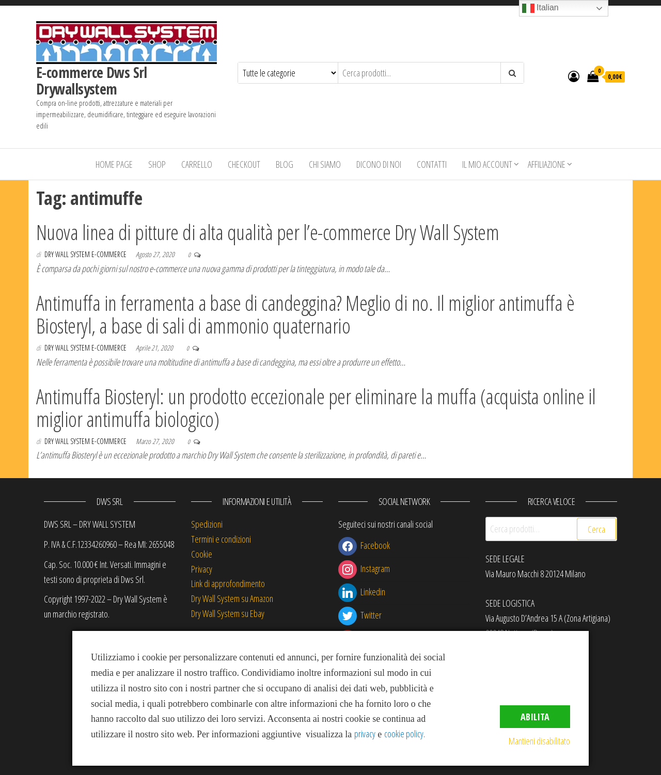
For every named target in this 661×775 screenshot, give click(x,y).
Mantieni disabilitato (539, 741)
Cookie (201, 554)
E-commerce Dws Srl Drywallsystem (91, 80)
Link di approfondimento (228, 583)
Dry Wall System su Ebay (227, 613)
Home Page (114, 164)
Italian (540, 8)
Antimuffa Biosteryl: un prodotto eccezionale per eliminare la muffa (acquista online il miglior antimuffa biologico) (316, 407)
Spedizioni (207, 524)
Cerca (596, 529)
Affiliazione (546, 164)
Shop (157, 164)
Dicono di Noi (378, 164)
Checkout (244, 164)
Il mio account (487, 164)
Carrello (196, 164)
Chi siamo (325, 164)
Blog (284, 164)
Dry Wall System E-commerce (86, 254)
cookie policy (403, 733)
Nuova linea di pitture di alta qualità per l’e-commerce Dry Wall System (267, 232)
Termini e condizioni (221, 539)
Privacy (201, 569)
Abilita (535, 716)
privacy (364, 733)
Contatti (432, 164)
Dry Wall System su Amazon (232, 598)
